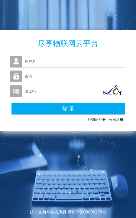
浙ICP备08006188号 (87, 212)
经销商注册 (97, 119)
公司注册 (116, 119)
